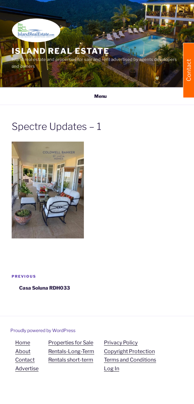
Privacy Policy (121, 343)
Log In (111, 368)
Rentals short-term (70, 360)
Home (22, 343)
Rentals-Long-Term (71, 351)
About (22, 351)
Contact (25, 360)
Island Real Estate (60, 51)
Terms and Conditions (130, 360)
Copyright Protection (129, 351)
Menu (97, 96)
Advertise (27, 368)
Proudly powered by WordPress (42, 330)
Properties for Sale (70, 343)
